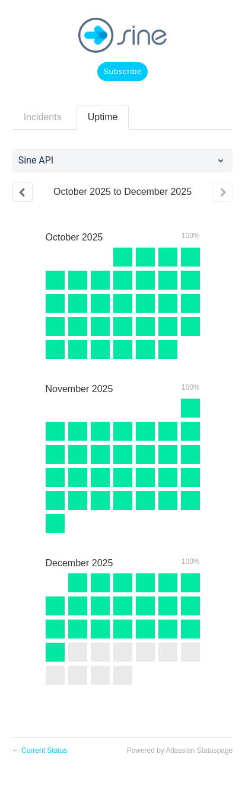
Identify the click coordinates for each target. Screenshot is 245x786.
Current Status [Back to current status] (40, 750)
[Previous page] (22, 192)
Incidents (43, 117)
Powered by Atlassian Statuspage (180, 750)
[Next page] (222, 192)
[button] (122, 71)
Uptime (103, 117)
